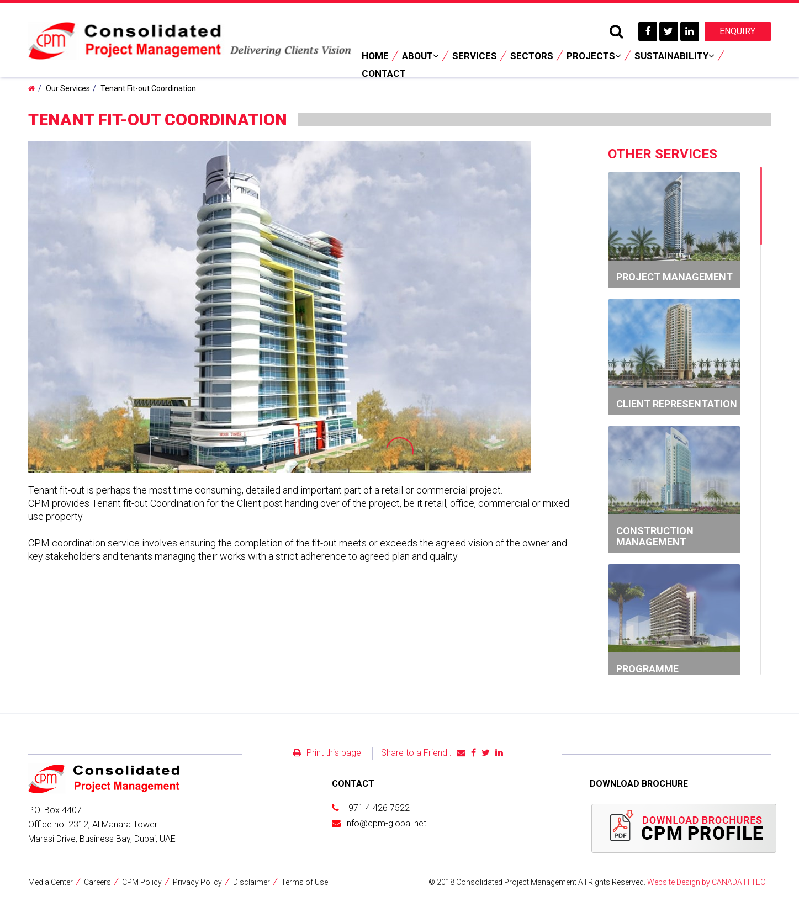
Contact (384, 73)
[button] (521, 151)
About (420, 55)
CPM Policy (142, 882)
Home (375, 55)
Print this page (327, 752)
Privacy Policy (197, 882)
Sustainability (674, 55)
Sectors (531, 55)
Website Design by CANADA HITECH (709, 882)
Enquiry (737, 31)
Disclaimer (251, 882)
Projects (594, 55)
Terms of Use (304, 882)
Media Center (50, 882)
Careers (97, 882)
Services (474, 55)
